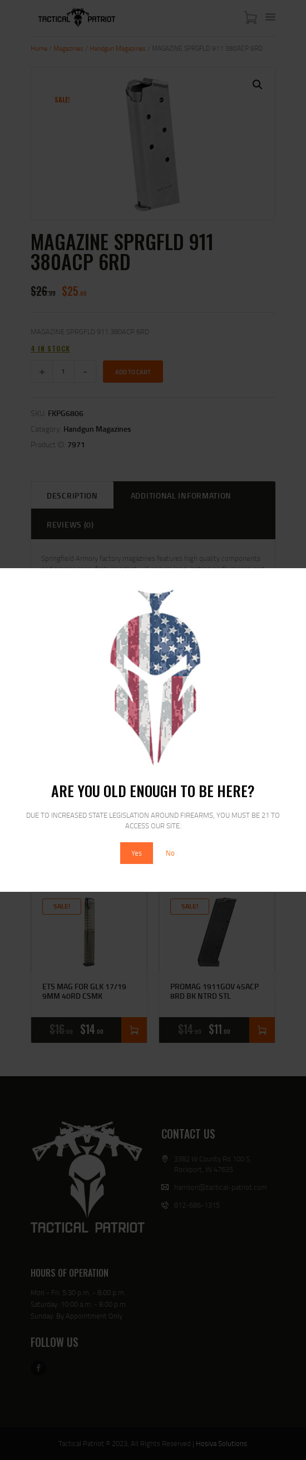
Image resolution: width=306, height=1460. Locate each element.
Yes (136, 853)
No (170, 853)
